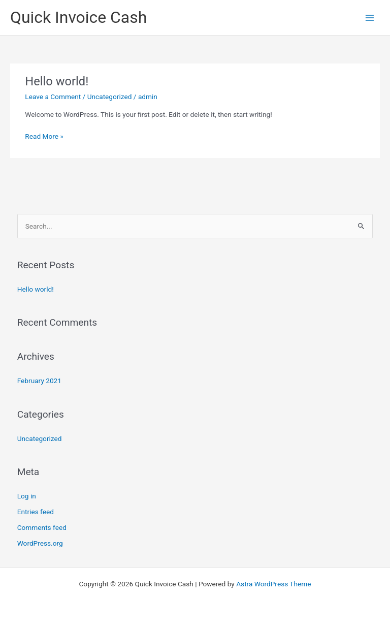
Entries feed (35, 512)
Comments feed (42, 527)
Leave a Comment (53, 96)
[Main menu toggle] (370, 17)
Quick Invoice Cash (78, 17)
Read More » (44, 135)
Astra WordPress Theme (273, 584)
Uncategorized (109, 96)
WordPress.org (40, 543)
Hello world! (56, 81)
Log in (26, 496)
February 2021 (39, 380)
